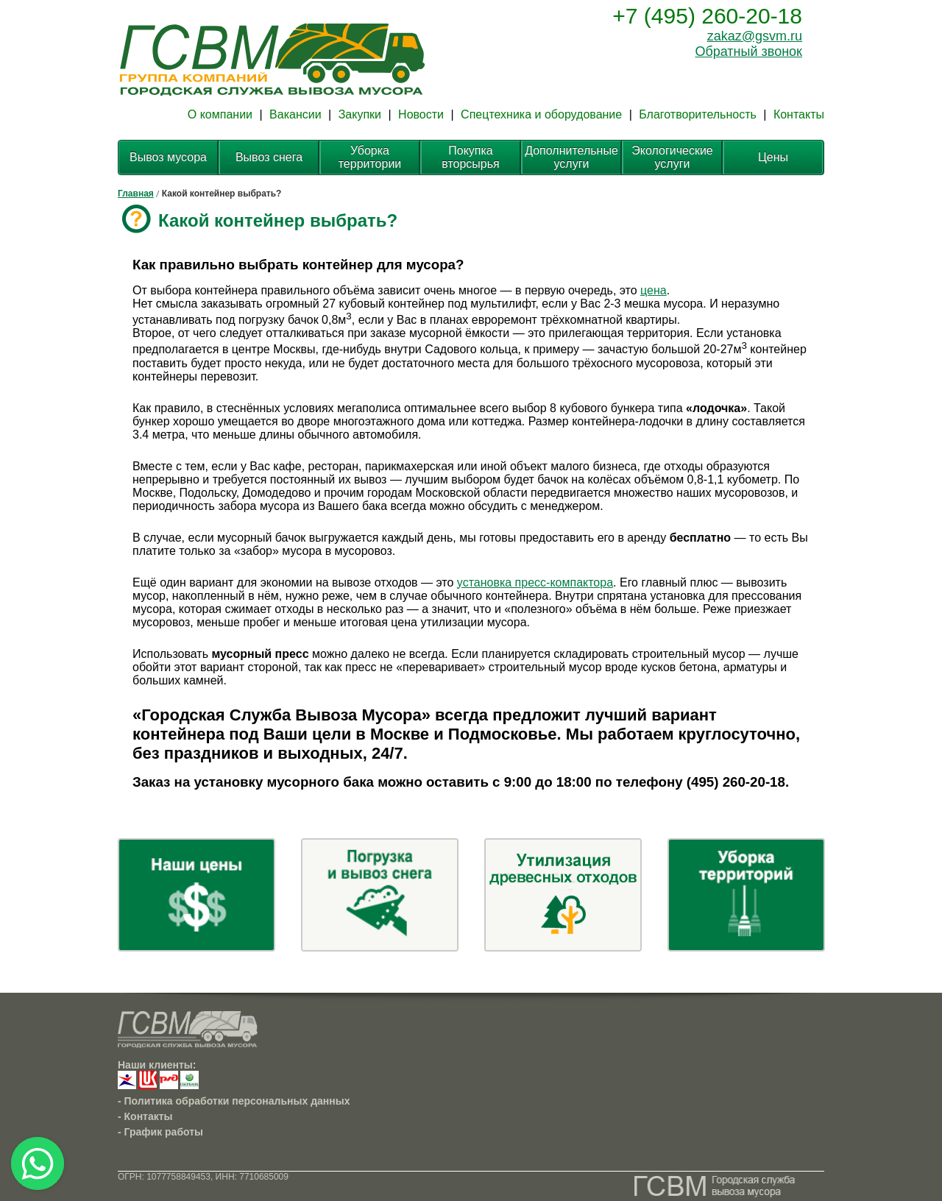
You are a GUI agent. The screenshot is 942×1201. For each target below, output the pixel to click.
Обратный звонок (748, 51)
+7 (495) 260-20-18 (707, 16)
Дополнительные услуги (571, 157)
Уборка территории (370, 157)
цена (653, 290)
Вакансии (295, 114)
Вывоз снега (269, 157)
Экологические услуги (671, 157)
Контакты (798, 114)
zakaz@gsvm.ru (754, 36)
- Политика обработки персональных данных (234, 1101)
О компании (220, 114)
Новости (421, 114)
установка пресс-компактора (535, 582)
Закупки (360, 114)
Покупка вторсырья (471, 157)
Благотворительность (698, 114)
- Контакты (145, 1116)
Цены (773, 157)
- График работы (160, 1132)
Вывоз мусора (168, 157)
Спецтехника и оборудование (541, 114)
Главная (136, 193)
